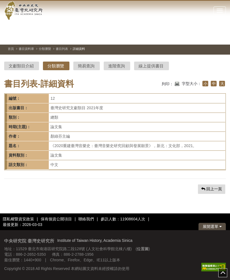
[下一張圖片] (221, 37)
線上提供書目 (151, 66)
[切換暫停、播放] (201, 37)
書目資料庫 (26, 48)
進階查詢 (116, 66)
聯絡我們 (86, 219)
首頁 (11, 48)
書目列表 (62, 48)
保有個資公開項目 (56, 219)
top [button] (223, 273)
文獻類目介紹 (21, 66)
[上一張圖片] (211, 37)
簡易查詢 (86, 66)
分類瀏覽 (45, 48)
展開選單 (212, 226)
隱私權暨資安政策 (18, 219)
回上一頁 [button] (211, 189)
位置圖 (143, 249)
